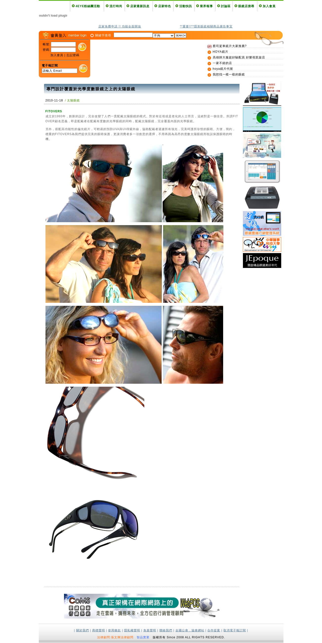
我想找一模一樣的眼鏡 (229, 74)
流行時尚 (115, 6)
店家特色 (164, 6)
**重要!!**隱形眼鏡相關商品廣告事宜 (206, 26)
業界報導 (206, 6)
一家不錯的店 (222, 63)
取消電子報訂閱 (234, 630)
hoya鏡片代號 (223, 69)
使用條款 (114, 630)
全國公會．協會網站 (189, 630)
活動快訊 (185, 6)
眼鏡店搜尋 (246, 6)
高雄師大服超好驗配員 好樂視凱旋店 (239, 57)
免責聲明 (149, 630)
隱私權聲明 (132, 630)
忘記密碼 (72, 55)
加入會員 (269, 6)
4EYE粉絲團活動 (88, 6)
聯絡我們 (165, 630)
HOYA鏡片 (220, 51)
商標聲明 (98, 630)
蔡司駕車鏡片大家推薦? (230, 46)
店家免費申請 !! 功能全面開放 (119, 26)
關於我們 (82, 630)
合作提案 (213, 630)
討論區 (226, 6)
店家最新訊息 (140, 6)
